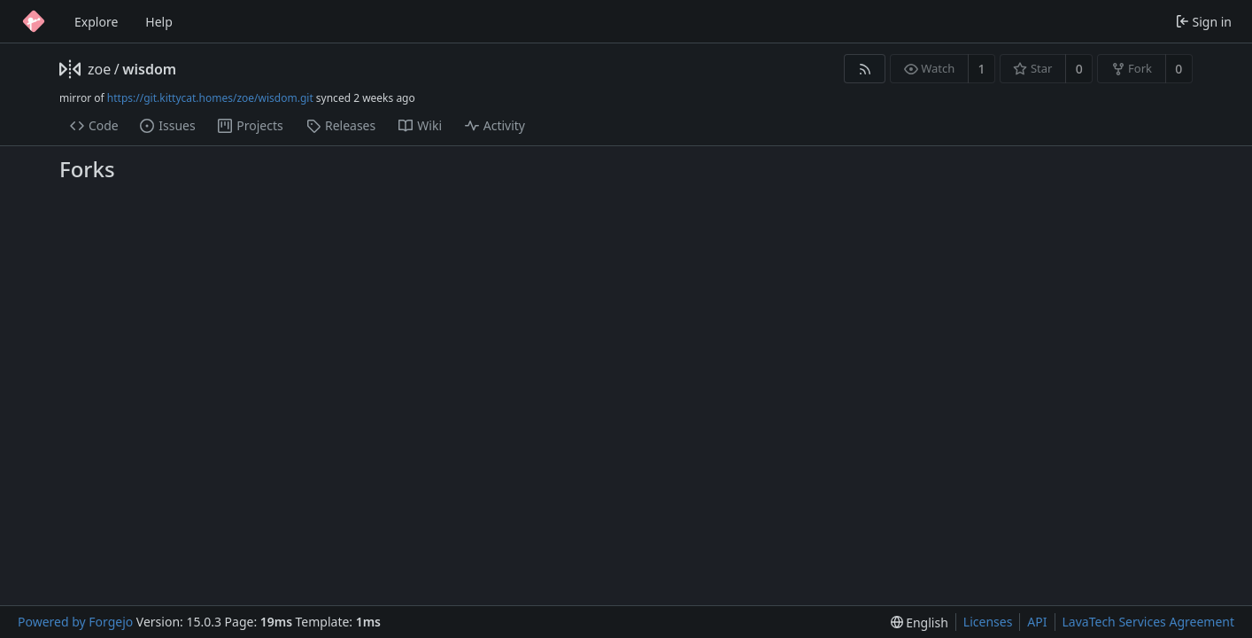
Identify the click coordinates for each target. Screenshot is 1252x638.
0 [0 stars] (1079, 68)
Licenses (988, 621)
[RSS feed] (864, 68)
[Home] (33, 21)
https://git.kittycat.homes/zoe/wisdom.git (210, 97)
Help (159, 21)
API (1037, 621)
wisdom (149, 69)
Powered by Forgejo (75, 621)
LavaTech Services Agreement (1148, 621)
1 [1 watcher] (981, 68)
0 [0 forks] (1178, 68)
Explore (96, 21)
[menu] (919, 622)
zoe (99, 69)
